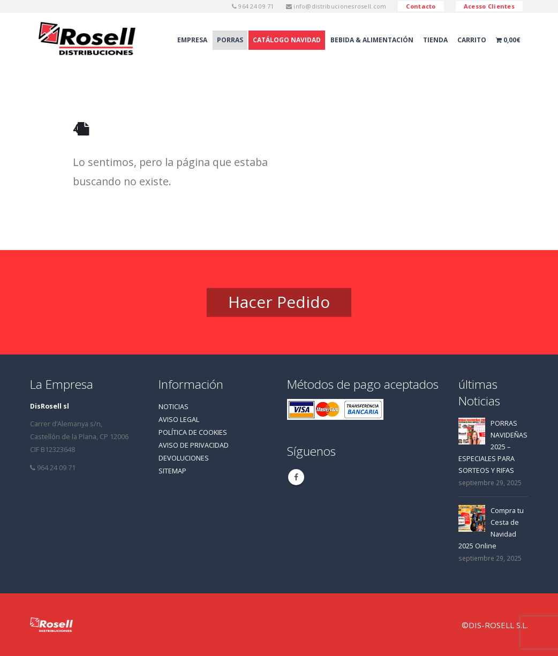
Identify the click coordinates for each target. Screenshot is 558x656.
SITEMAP (172, 471)
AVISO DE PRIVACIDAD (194, 445)
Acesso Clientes (489, 6)
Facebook (296, 477)
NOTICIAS (173, 406)
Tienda (435, 39)
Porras (230, 39)
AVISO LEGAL (179, 419)
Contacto (420, 6)
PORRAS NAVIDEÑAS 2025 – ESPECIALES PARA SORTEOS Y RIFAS (492, 447)
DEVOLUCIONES (184, 458)
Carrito (471, 39)
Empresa (192, 39)
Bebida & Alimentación (371, 39)
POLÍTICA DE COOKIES (193, 432)
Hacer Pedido (279, 302)
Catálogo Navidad (287, 39)
